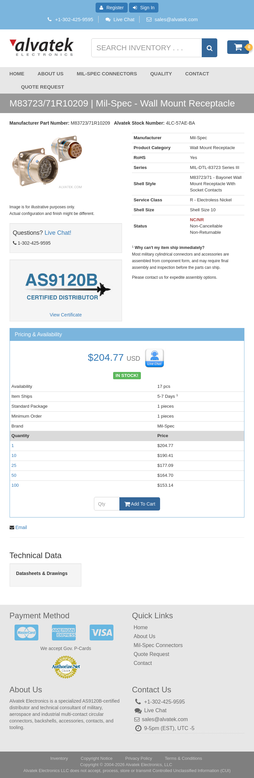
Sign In (144, 7)
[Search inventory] (153, 47)
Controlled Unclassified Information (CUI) (191, 770)
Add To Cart (139, 504)
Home (17, 73)
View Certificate (66, 314)
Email (21, 527)
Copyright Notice (96, 758)
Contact (197, 73)
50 (14, 475)
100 (15, 485)
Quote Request (42, 87)
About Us (51, 73)
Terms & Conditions (183, 758)
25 (14, 465)
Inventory (59, 758)
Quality (161, 73)
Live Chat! (58, 232)
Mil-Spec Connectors (107, 73)
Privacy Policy (138, 758)
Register (112, 7)
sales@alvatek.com (176, 19)
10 (14, 455)
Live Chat (120, 19)
